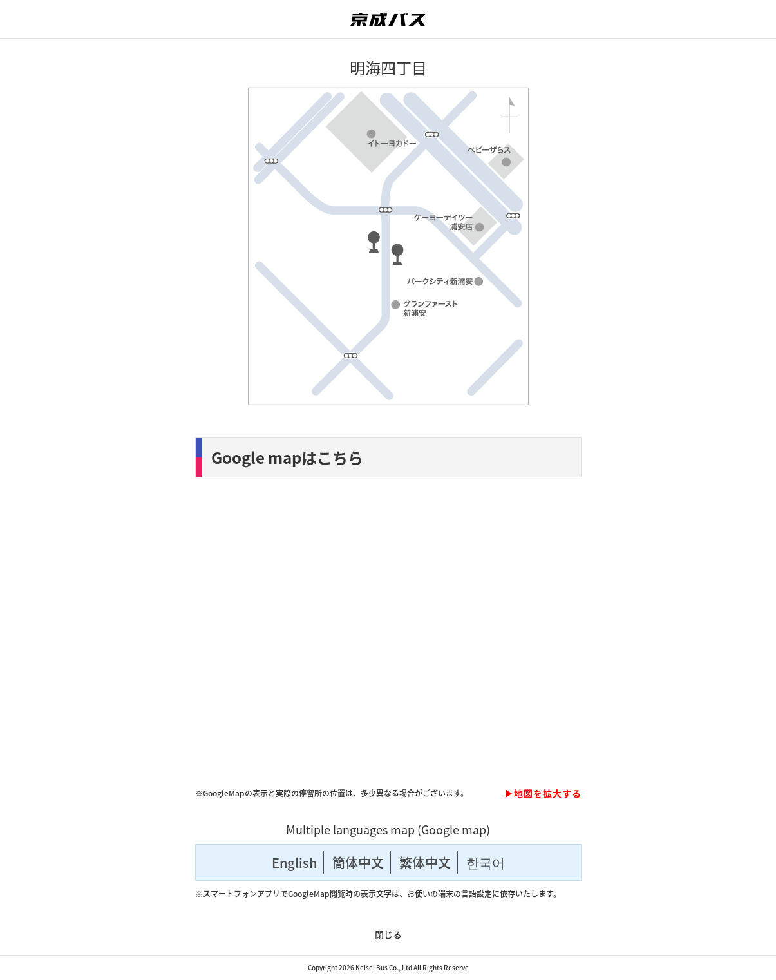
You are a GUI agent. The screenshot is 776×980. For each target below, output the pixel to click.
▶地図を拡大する (543, 793)
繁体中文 (425, 862)
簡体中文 (358, 862)
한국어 (485, 862)
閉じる (388, 934)
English (294, 862)
